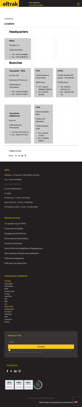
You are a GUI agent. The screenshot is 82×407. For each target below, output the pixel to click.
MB (5, 299)
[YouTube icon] (11, 371)
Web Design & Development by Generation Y (58, 402)
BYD (6, 301)
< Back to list (15, 151)
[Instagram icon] (19, 371)
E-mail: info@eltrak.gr (12, 189)
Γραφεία (7, 193)
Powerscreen (9, 291)
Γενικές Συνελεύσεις (13, 243)
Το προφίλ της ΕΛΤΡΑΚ (15, 223)
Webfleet (8, 314)
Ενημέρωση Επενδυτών (15, 233)
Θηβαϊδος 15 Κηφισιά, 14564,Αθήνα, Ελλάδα (21, 175)
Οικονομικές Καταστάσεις (16, 238)
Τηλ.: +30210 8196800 (12, 179)
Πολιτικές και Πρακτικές (15, 263)
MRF (6, 317)
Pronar (7, 294)
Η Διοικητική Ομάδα (13, 228)
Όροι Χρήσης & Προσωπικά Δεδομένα (21, 253)
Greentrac (8, 319)
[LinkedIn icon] (15, 371)
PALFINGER (8, 286)
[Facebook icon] (7, 371)
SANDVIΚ (8, 296)
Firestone (8, 312)
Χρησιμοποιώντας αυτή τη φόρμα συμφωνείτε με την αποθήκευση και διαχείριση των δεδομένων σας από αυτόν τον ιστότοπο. (40, 351)
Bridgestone (9, 309)
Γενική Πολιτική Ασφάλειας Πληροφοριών (23, 248)
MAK (6, 289)
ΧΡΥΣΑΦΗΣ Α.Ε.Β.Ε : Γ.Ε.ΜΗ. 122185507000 (21, 207)
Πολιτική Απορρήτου (14, 258)
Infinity (7, 322)
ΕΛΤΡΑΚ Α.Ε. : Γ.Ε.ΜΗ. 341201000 (17, 198)
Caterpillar (8, 284)
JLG (5, 304)
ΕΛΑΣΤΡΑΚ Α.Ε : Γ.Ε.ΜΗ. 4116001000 (18, 202)
